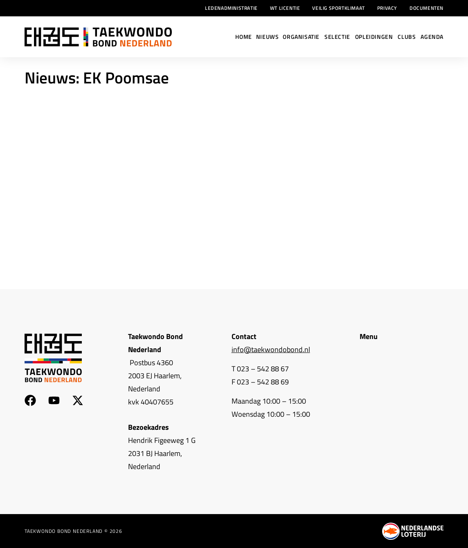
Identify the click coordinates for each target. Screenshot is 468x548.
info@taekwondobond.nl (271, 349)
